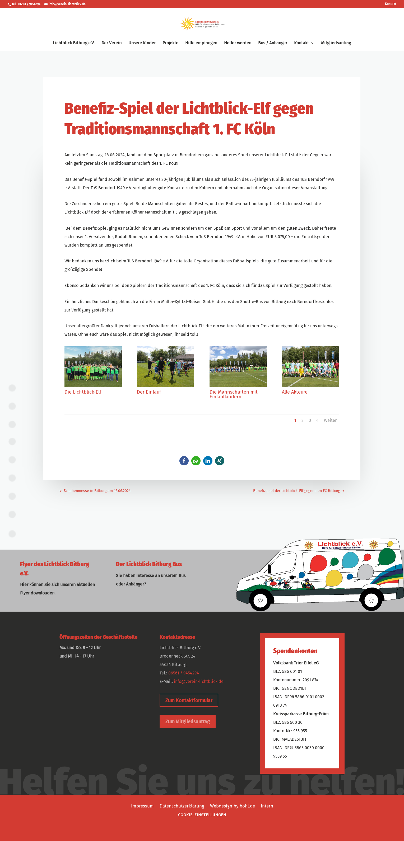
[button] (184, 460)
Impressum (142, 805)
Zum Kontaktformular (188, 700)
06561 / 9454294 (183, 672)
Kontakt (390, 4)
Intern (267, 805)
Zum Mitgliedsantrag (187, 721)
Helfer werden (237, 43)
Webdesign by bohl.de (232, 805)
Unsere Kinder (142, 43)
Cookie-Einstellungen (202, 814)
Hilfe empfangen (201, 43)
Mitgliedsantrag (336, 43)
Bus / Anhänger (272, 43)
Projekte (170, 43)
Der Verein (111, 43)
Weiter (330, 420)
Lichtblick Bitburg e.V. (74, 43)
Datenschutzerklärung (182, 805)
